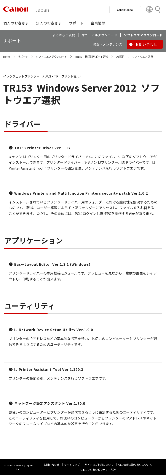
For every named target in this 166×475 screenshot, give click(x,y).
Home (6, 56)
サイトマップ (72, 464)
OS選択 (120, 56)
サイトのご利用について (99, 464)
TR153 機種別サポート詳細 (91, 56)
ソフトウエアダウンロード (51, 56)
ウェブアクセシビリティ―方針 (98, 469)
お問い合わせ (51, 464)
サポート (23, 56)
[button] (16, 23)
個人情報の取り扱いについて (135, 464)
